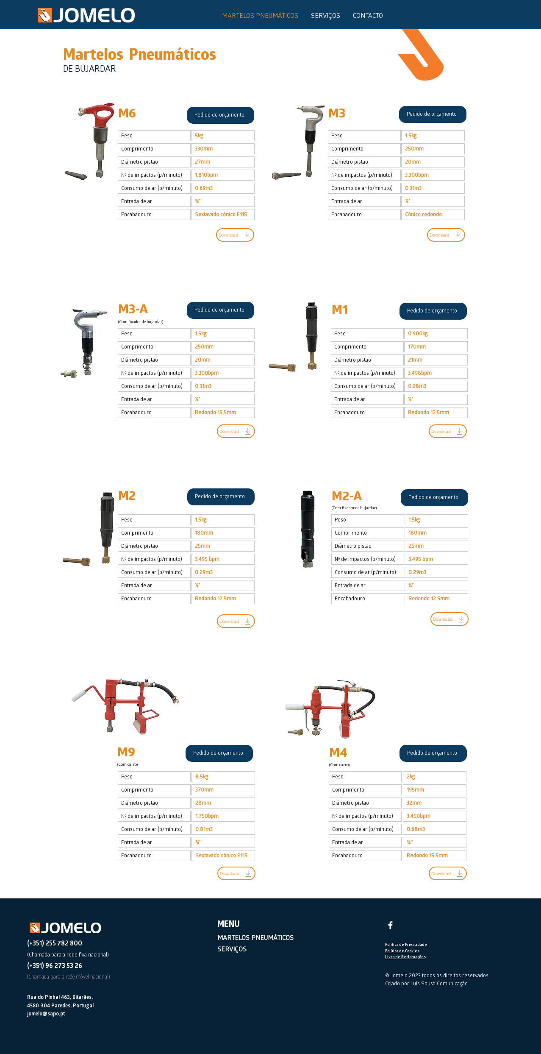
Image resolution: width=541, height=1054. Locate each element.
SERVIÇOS (232, 950)
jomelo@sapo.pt (46, 1014)
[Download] (235, 235)
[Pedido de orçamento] (220, 115)
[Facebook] (390, 925)
